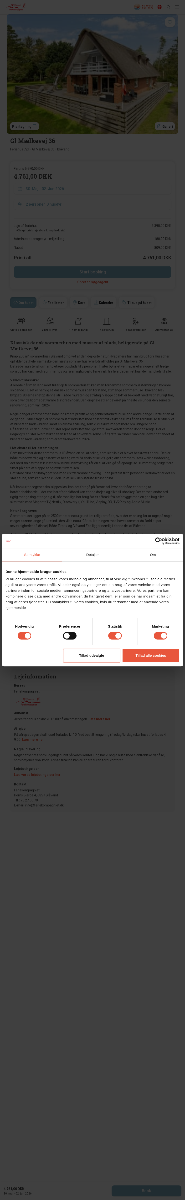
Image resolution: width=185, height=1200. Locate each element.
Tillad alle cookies (150, 655)
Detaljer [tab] (92, 555)
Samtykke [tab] (32, 555)
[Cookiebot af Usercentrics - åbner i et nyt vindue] (159, 540)
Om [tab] (153, 555)
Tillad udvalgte (91, 655)
